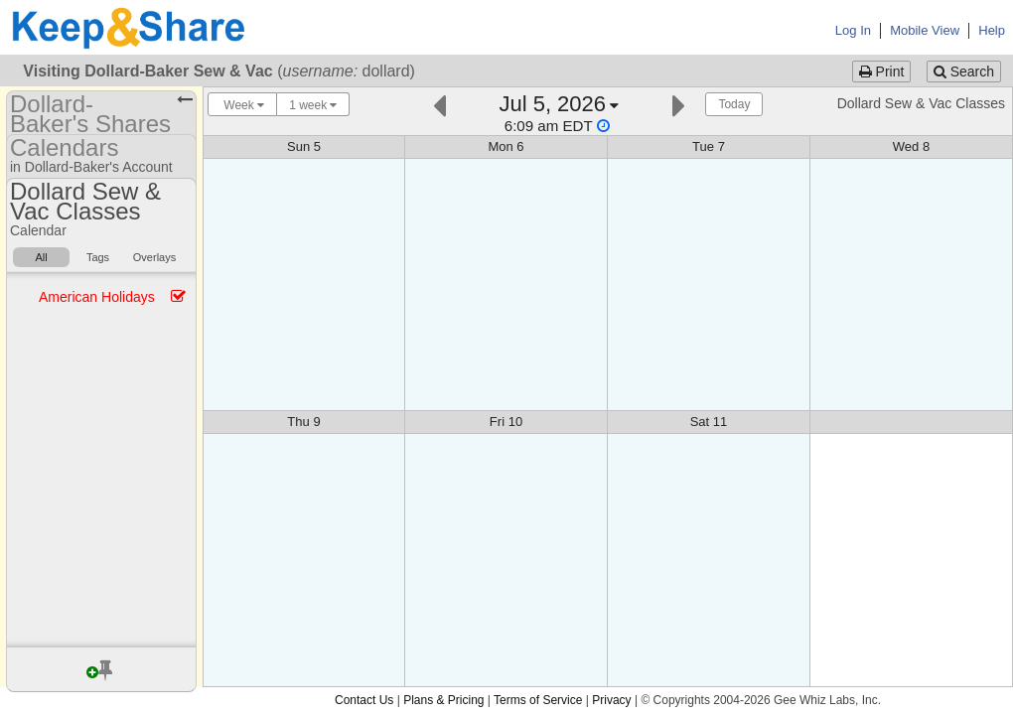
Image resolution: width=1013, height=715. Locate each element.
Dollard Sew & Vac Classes (921, 103)
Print (882, 71)
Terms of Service (538, 700)
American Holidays (97, 297)
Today (734, 104)
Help (991, 30)
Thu (303, 421)
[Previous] (439, 103)
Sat (709, 421)
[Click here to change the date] (559, 112)
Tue (708, 146)
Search (964, 71)
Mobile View (924, 30)
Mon (505, 146)
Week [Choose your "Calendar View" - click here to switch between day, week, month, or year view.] (242, 105)
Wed (911, 146)
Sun (304, 146)
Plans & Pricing (443, 700)
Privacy (611, 700)
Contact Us (364, 700)
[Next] (678, 103)
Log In (853, 30)
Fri (506, 421)
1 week (313, 105)
